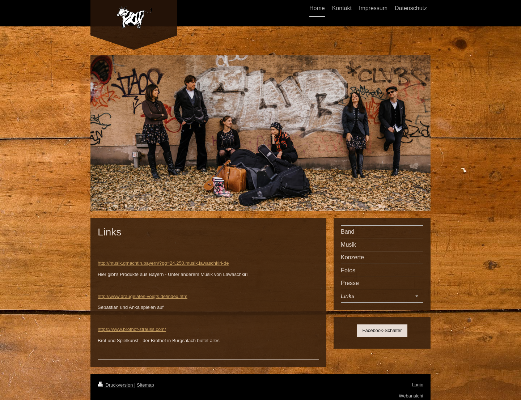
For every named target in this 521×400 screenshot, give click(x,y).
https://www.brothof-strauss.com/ (132, 329)
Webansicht (411, 396)
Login (417, 384)
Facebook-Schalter (382, 330)
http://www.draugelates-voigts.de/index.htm (142, 296)
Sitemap (145, 385)
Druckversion (116, 385)
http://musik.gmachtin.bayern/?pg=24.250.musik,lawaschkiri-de (163, 263)
